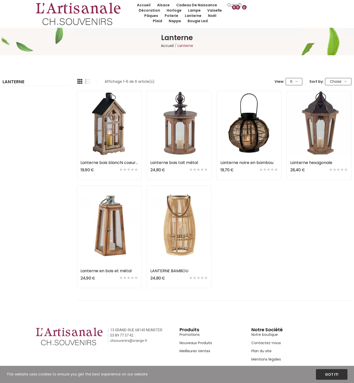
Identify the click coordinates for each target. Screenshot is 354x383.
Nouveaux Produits (196, 342)
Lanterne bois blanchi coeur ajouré (109, 163)
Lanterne (13, 82)
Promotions (190, 334)
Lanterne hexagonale (311, 163)
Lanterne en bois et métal (106, 271)
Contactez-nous (266, 342)
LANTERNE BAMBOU (169, 271)
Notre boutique (264, 334)
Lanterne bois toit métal (174, 163)
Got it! (331, 374)
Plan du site (261, 350)
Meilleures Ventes (195, 350)
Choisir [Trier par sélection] (338, 81)
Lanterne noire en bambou (246, 163)
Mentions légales (266, 359)
